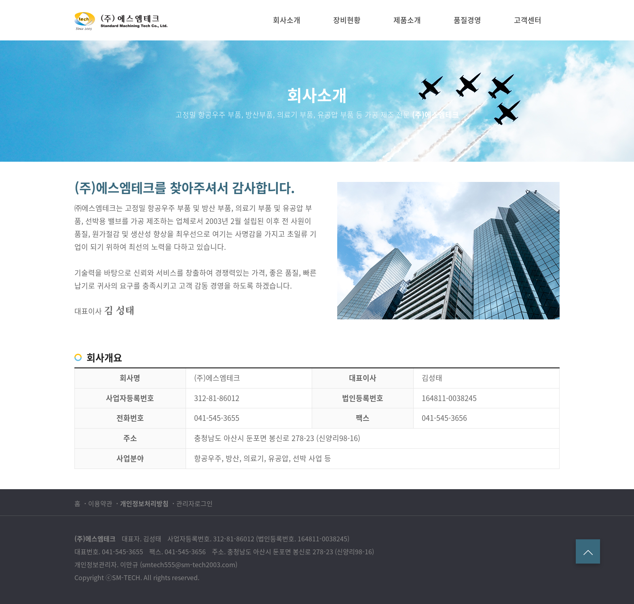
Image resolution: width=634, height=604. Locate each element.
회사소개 (286, 20)
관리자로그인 (194, 503)
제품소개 (407, 20)
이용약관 (100, 503)
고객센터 (527, 20)
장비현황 (347, 20)
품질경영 (467, 20)
